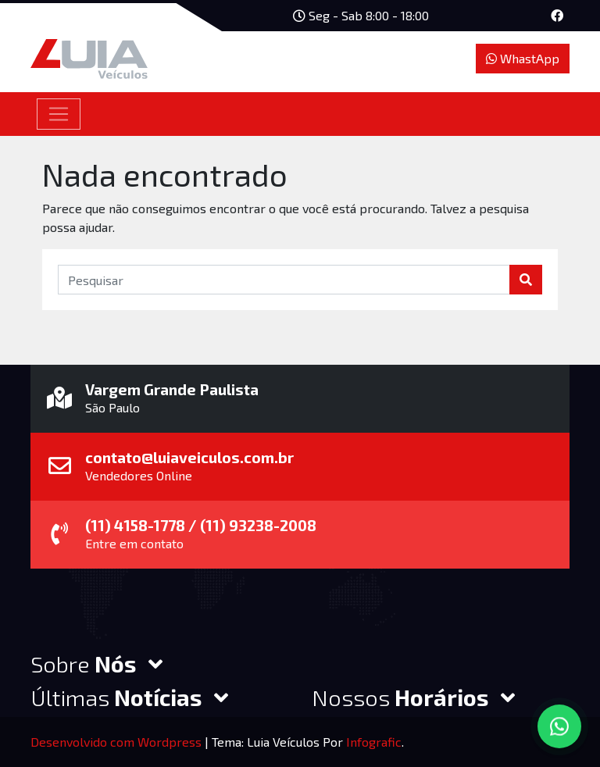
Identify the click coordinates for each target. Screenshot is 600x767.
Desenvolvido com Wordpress (117, 741)
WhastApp (522, 58)
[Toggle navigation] (58, 114)
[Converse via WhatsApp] (559, 726)
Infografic (374, 741)
